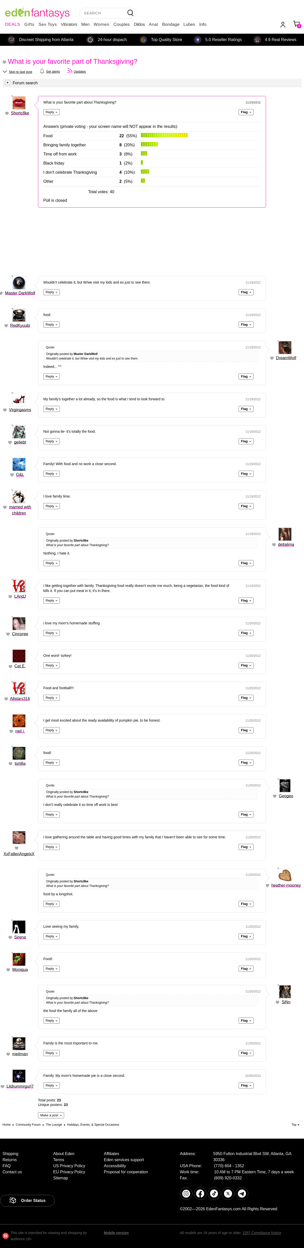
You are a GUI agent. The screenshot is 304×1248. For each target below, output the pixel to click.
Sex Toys (48, 24)
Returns (10, 1160)
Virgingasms (20, 410)
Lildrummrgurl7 (20, 1086)
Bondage (170, 24)
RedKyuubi (20, 325)
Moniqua (20, 969)
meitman (20, 1054)
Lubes (189, 24)
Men (85, 24)
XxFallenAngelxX (19, 854)
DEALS (12, 24)
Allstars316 (20, 699)
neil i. (20, 731)
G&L (20, 474)
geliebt (20, 442)
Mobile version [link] (116, 1233)
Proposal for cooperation (126, 1172)
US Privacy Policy (69, 1166)
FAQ (7, 1166)
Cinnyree (20, 634)
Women (101, 24)
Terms (58, 1160)
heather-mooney (286, 885)
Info (202, 24)
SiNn (286, 1002)
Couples (121, 24)
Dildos (139, 24)
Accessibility (115, 1166)
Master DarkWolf (20, 293)
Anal (153, 24)
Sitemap (60, 1178)
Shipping (10, 1154)
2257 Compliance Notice (261, 1233)
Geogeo (286, 796)
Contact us (12, 1172)
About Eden (63, 1154)
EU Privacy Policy (69, 1172)
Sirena (20, 937)
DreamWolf (286, 358)
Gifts (29, 24)
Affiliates (111, 1154)
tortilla (20, 763)
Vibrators (69, 24)
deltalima (286, 544)
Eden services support (124, 1160)
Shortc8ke (20, 113)
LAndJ (20, 596)
